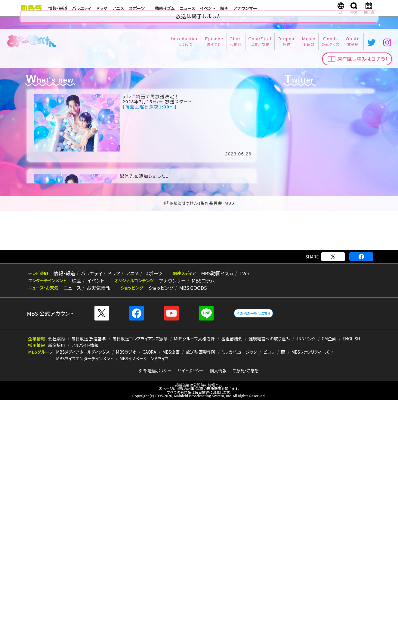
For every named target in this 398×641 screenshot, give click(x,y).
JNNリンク (305, 580)
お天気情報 (97, 529)
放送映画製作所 (200, 593)
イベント (207, 8)
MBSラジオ (126, 593)
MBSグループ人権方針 (194, 580)
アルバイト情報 (84, 586)
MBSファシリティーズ (310, 593)
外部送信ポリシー (155, 612)
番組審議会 (231, 580)
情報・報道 (57, 8)
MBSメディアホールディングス (83, 593)
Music (227, 297)
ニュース (187, 8)
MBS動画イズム (212, 514)
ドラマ (101, 8)
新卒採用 (56, 586)
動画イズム (165, 8)
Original (208, 297)
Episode (141, 297)
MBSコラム (199, 521)
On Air (267, 297)
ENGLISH (351, 580)
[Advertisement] (199, 471)
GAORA (149, 593)
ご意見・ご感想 (246, 612)
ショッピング (158, 529)
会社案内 (56, 580)
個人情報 (218, 612)
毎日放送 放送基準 (88, 580)
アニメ (118, 8)
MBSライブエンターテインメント (84, 600)
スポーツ (137, 8)
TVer (238, 514)
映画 (224, 8)
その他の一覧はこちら (253, 554)
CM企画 (329, 580)
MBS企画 (171, 593)
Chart (161, 297)
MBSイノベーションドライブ (143, 600)
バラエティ (81, 8)
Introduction (114, 297)
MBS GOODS (190, 529)
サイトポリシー (190, 612)
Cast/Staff (183, 297)
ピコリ (269, 593)
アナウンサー (245, 8)
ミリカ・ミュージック (239, 593)
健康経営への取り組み (269, 580)
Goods (247, 297)
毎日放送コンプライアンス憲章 (140, 580)
